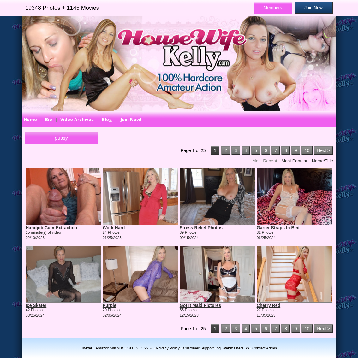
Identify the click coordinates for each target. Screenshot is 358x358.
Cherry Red (268, 305)
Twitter (86, 348)
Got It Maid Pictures (200, 305)
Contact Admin (264, 348)
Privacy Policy (168, 348)
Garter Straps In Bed (278, 227)
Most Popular (294, 160)
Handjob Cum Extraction (51, 227)
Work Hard (114, 227)
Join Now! (130, 119)
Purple (109, 305)
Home (30, 119)
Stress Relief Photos (201, 227)
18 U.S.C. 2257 (140, 348)
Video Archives (77, 119)
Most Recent (264, 160)
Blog (107, 119)
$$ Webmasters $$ (233, 348)
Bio (48, 119)
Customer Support (198, 348)
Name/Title (322, 160)
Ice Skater (36, 305)
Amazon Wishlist (109, 348)
